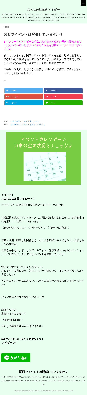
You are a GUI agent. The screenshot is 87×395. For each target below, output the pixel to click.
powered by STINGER (65, 391)
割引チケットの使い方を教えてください (28, 124)
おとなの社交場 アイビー (43, 9)
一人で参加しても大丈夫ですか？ (25, 121)
